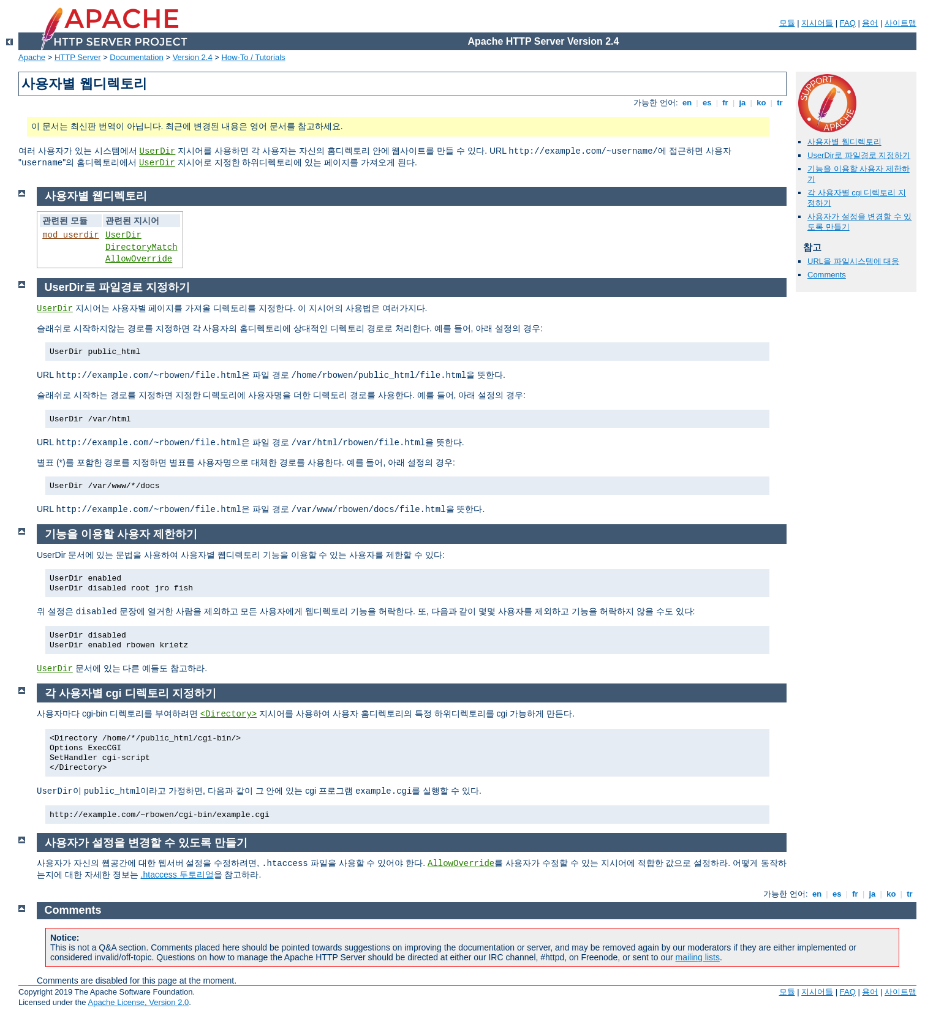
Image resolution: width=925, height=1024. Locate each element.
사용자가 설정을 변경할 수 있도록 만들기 (146, 843)
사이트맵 (900, 23)
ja (742, 102)
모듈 (787, 23)
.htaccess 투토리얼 (177, 874)
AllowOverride (138, 259)
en (686, 102)
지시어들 (817, 23)
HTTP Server (78, 57)
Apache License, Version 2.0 (138, 1002)
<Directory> (228, 714)
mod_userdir (70, 235)
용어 (870, 23)
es (707, 102)
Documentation (136, 57)
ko (761, 102)
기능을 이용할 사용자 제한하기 (121, 534)
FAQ (848, 23)
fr (725, 102)
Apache (31, 57)
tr (780, 102)
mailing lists (698, 957)
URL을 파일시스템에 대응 (853, 261)
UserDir (158, 151)
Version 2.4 (193, 57)
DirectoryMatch (141, 247)
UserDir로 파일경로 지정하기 (858, 155)
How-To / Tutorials (253, 57)
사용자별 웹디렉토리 (844, 141)
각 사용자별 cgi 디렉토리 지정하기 (130, 693)
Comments (826, 274)
